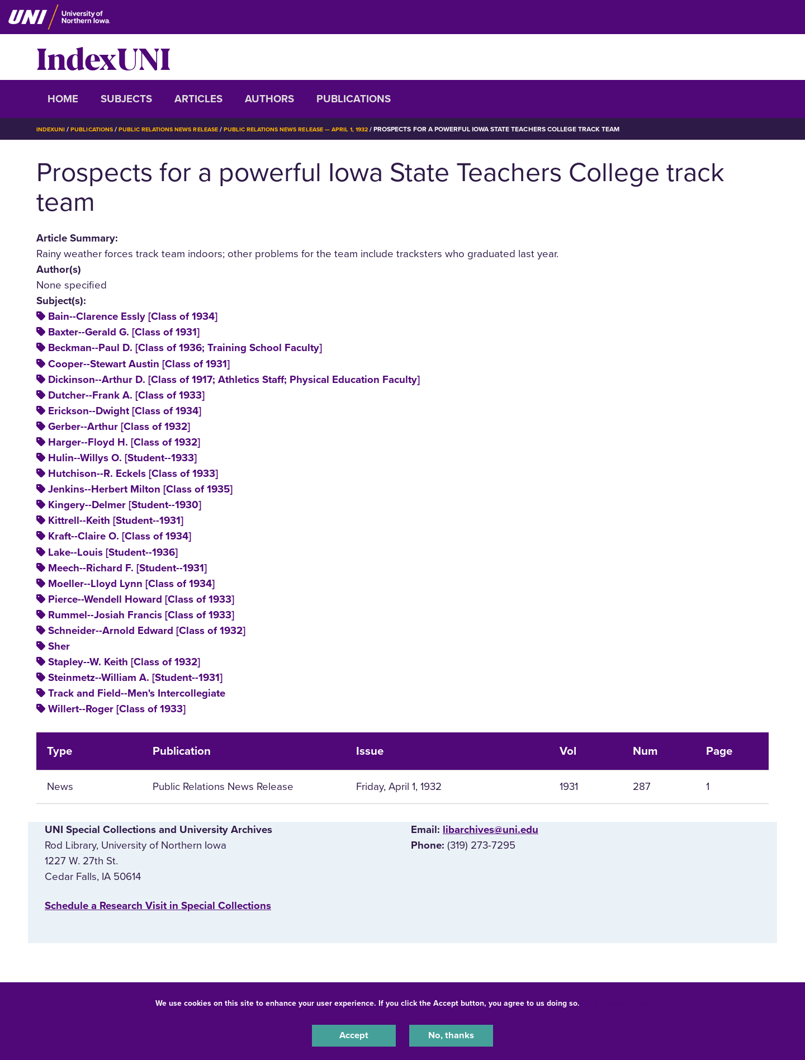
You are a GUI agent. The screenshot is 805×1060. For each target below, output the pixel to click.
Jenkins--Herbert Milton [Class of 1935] (140, 489)
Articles (198, 99)
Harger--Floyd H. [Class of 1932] (124, 442)
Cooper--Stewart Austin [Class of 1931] (139, 364)
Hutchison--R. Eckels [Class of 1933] (133, 473)
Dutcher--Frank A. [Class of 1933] (126, 395)
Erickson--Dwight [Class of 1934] (124, 411)
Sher (59, 646)
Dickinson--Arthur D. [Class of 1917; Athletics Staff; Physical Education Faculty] (234, 379)
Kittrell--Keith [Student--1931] (115, 520)
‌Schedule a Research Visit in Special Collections (158, 906)
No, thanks (451, 1034)
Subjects (126, 99)
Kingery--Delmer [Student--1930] (124, 505)
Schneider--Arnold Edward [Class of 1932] (146, 630)
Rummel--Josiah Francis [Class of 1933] (141, 615)
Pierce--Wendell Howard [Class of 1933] (141, 599)
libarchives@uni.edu (490, 830)
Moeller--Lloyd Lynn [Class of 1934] (131, 584)
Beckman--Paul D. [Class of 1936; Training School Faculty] (185, 348)
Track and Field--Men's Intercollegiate (136, 693)
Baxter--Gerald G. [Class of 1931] (124, 332)
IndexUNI (103, 57)
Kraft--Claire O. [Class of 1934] (119, 536)
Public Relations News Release (181, 129)
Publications (353, 99)
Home (63, 99)
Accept (354, 1034)
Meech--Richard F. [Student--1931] (127, 568)
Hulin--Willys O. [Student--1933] (122, 458)
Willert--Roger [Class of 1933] (117, 709)
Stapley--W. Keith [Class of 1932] (124, 662)
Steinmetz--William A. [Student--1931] (135, 677)
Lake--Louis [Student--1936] (113, 552)
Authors (269, 99)
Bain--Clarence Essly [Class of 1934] (132, 316)
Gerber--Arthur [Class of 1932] (119, 426)
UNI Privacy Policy (617, 1000)
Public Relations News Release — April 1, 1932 (322, 129)
